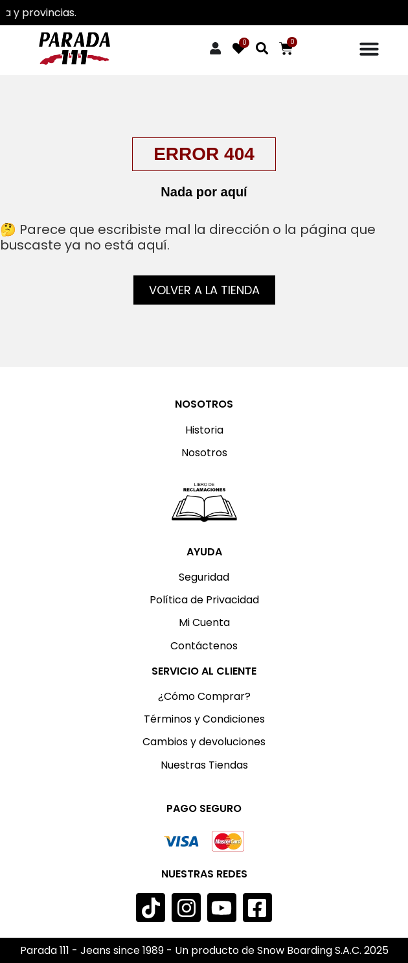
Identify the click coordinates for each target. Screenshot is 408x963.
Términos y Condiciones (204, 719)
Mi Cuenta (204, 622)
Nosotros (204, 452)
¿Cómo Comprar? (204, 696)
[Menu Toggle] (369, 48)
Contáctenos (204, 645)
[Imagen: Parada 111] (74, 48)
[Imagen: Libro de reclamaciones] (204, 502)
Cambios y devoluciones (204, 741)
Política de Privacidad (204, 599)
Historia (204, 430)
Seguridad (204, 577)
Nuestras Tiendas (204, 765)
